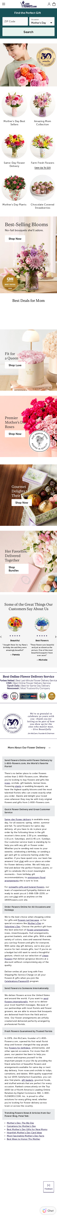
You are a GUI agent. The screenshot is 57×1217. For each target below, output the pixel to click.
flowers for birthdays (19, 1048)
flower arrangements (37, 930)
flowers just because (28, 920)
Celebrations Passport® (17, 981)
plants (18, 786)
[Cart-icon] (54, 4)
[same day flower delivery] (14, 151)
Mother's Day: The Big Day (20, 1123)
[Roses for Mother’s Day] (15, 433)
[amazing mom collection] (43, 109)
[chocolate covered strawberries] (43, 193)
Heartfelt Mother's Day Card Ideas (24, 1132)
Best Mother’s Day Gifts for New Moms (27, 1129)
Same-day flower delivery (18, 819)
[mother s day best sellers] (14, 109)
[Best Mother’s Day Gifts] (15, 238)
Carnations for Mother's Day (21, 1126)
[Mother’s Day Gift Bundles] (17, 569)
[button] (15, 643)
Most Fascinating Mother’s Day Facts (25, 1136)
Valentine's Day (12, 926)
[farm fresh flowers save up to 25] (43, 151)
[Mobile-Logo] (28, 4)
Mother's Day (34, 923)
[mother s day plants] (14, 191)
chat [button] (21, 861)
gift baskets (27, 1080)
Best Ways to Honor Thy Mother (23, 1139)
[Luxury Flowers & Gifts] (15, 365)
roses (7, 783)
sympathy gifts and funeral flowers (26, 887)
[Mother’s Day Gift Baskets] (22, 502)
